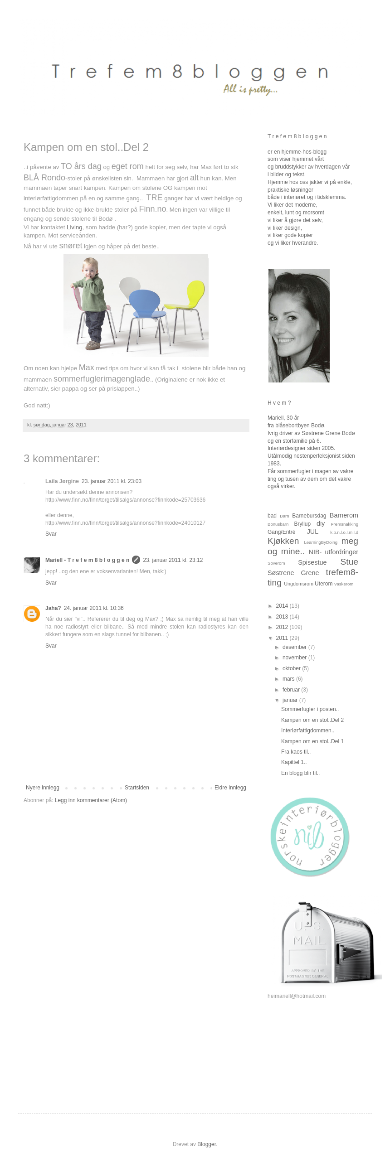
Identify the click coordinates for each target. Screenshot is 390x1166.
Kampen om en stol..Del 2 (312, 720)
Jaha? (53, 608)
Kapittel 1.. (294, 762)
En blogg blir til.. (300, 773)
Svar (51, 534)
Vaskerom (343, 583)
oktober (292, 668)
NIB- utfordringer (334, 552)
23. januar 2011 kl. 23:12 (173, 560)
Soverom (276, 563)
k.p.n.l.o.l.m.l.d (344, 532)
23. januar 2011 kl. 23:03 (111, 481)
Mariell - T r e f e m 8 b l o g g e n (87, 560)
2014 (283, 606)
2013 (283, 617)
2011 (283, 638)
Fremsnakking (344, 524)
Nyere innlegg (42, 787)
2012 (283, 627)
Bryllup (302, 524)
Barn (284, 515)
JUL (313, 531)
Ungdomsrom (298, 583)
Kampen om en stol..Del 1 (312, 741)
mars (289, 679)
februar (292, 690)
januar (291, 700)
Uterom (323, 584)
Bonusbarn (278, 524)
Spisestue (312, 562)
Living (74, 227)
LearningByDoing (321, 542)
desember (295, 647)
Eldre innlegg (230, 787)
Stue (349, 561)
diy (321, 523)
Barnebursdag (309, 516)
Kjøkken (283, 541)
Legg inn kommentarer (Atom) (91, 800)
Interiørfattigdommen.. (307, 730)
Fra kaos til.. (296, 752)
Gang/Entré (281, 532)
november (295, 657)
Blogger (206, 1144)
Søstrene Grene (293, 572)
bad (272, 516)
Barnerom (344, 515)
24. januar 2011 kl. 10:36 (94, 608)
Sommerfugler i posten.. (310, 709)
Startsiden (137, 787)
